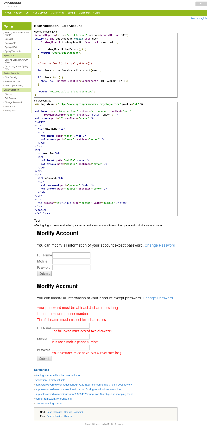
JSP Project (57, 12)
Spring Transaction (13, 51)
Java (9, 12)
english (203, 18)
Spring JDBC (11, 47)
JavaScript (85, 12)
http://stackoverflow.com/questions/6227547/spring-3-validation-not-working (78, 389)
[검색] (169, 3)
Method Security (12, 81)
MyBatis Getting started (48, 403)
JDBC (19, 12)
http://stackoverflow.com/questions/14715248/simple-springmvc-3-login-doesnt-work (83, 384)
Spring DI (9, 39)
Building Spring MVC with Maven (16, 61)
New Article (10, 106)
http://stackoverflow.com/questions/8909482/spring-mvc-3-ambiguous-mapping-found (84, 394)
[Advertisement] (193, 73)
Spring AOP (10, 43)
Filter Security (11, 77)
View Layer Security (14, 85)
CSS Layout (40, 12)
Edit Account (10, 98)
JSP (28, 12)
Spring (71, 12)
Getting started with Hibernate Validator (58, 375)
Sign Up (8, 94)
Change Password (13, 102)
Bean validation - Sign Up (59, 416)
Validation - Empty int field (50, 380)
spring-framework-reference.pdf (53, 398)
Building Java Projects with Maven (17, 33)
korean (194, 18)
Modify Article (11, 110)
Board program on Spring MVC (16, 67)
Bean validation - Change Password (65, 412)
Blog (97, 12)
